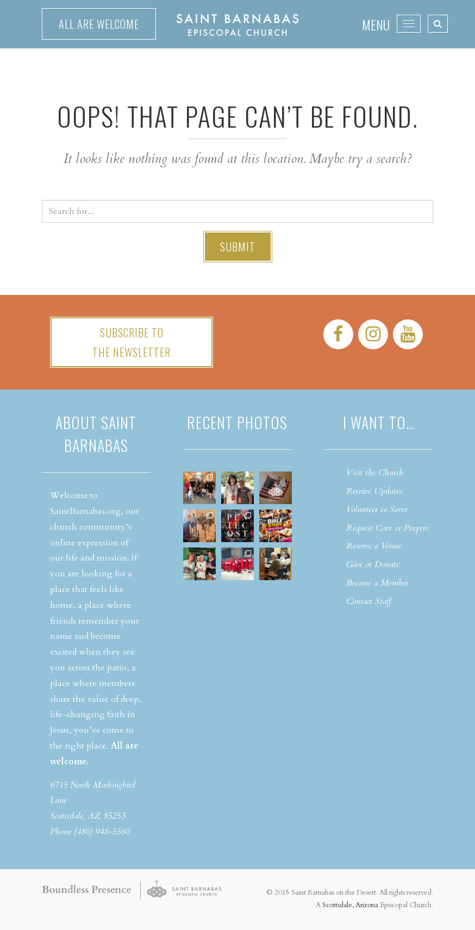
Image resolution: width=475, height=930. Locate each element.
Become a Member (377, 583)
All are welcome (99, 24)
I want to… (379, 422)
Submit (237, 246)
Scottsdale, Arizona (350, 905)
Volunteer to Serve (377, 510)
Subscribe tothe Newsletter (131, 342)
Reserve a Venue (373, 546)
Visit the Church (374, 473)
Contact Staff (368, 601)
